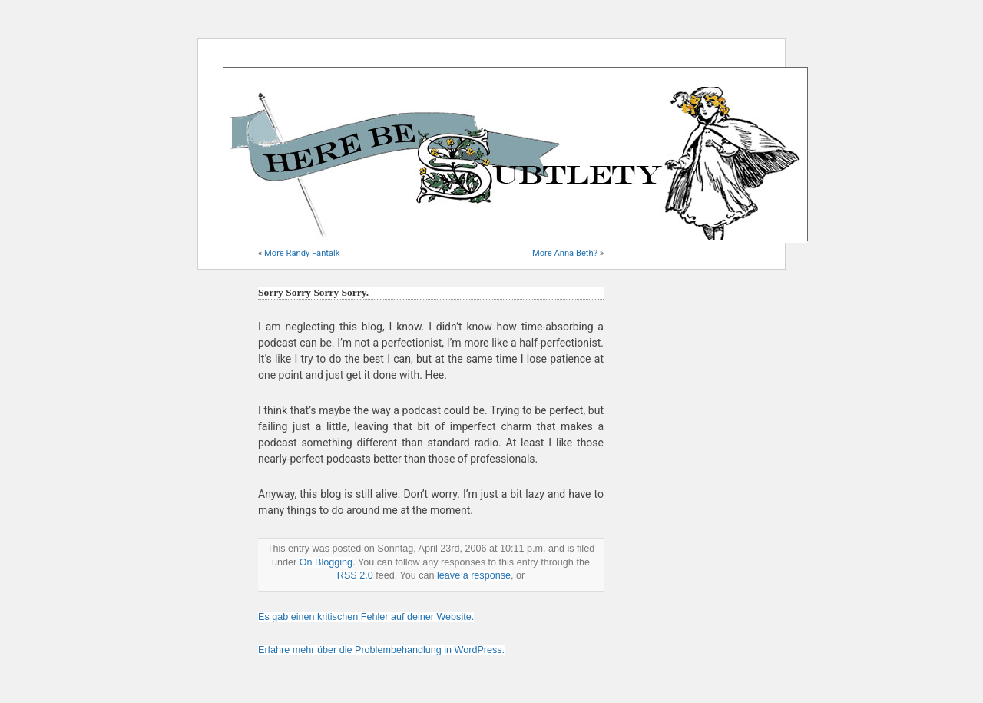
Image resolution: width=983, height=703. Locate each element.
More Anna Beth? (564, 253)
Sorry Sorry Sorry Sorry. (313, 292)
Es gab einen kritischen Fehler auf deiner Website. (366, 617)
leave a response (474, 575)
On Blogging (326, 562)
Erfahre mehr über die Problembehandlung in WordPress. (381, 650)
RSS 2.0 (355, 575)
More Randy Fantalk (301, 253)
